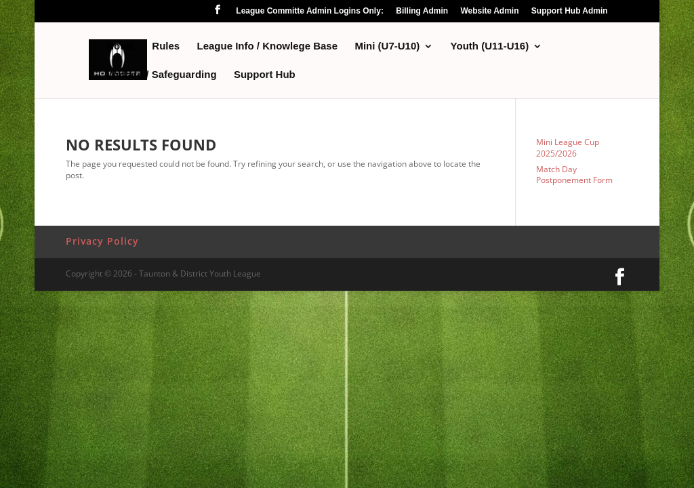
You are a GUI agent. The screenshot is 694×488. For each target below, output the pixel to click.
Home (120, 46)
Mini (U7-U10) (387, 46)
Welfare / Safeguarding (161, 75)
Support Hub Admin (569, 11)
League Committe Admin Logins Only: (310, 11)
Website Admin (489, 11)
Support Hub (264, 75)
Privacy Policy (102, 241)
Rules (166, 46)
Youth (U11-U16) (490, 46)
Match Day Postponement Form (574, 174)
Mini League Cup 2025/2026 (567, 147)
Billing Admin (422, 11)
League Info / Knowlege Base (267, 46)
